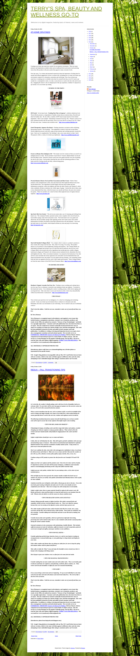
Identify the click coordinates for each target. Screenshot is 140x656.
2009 (90, 80)
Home (56, 636)
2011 (90, 75)
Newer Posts (34, 636)
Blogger (83, 648)
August (92, 56)
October (92, 48)
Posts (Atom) (40, 638)
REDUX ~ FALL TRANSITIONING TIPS (48, 370)
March (91, 67)
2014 (90, 39)
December (92, 43)
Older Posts (78, 636)
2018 (90, 31)
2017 (90, 33)
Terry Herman (92, 89)
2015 (90, 37)
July (91, 58)
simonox (73, 648)
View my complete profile (93, 93)
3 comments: (51, 362)
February (92, 69)
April (91, 65)
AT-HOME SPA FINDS (40, 32)
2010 (90, 78)
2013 (90, 42)
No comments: (51, 631)
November (92, 46)
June (91, 60)
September (92, 54)
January (92, 71)
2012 (90, 73)
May (91, 62)
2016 (90, 35)
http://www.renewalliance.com (73, 261)
